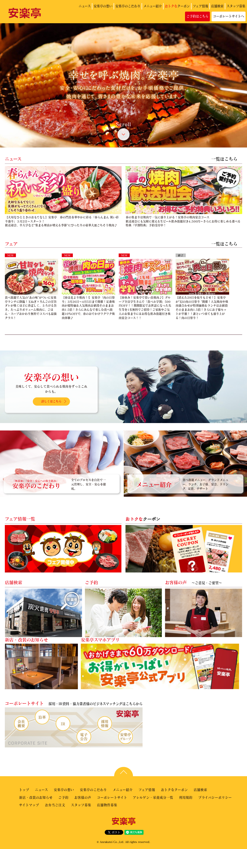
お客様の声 (82, 797)
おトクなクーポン (174, 790)
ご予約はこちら (197, 16)
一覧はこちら (224, 159)
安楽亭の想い (103, 6)
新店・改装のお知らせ (36, 797)
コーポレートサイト (112, 797)
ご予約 (63, 797)
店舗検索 (217, 6)
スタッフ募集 (235, 6)
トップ (24, 790)
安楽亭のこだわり (127, 6)
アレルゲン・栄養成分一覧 (153, 797)
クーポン (177, 6)
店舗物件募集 (107, 805)
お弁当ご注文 (55, 805)
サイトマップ (29, 805)
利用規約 (185, 797)
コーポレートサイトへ (228, 16)
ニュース (85, 6)
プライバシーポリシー (215, 797)
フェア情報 (200, 6)
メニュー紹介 (152, 6)
